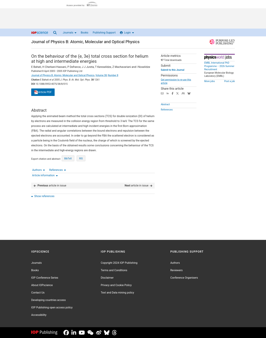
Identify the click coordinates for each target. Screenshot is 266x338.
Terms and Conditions (114, 270)
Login (127, 32)
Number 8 (113, 75)
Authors (38, 104)
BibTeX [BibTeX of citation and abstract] (68, 171)
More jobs (209, 81)
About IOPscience (42, 285)
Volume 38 (101, 75)
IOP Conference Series (44, 277)
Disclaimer (107, 277)
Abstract (165, 112)
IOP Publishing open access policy (52, 307)
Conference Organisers (184, 277)
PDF (43, 92)
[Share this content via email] (162, 93)
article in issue (50, 182)
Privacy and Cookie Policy (116, 285)
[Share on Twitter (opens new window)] (177, 93)
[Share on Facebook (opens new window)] (172, 93)
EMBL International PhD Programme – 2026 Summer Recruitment (219, 66)
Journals (69, 32)
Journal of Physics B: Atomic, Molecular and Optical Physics (85, 41)
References (57, 104)
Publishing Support (104, 32)
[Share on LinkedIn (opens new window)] (167, 93)
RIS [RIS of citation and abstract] (81, 171)
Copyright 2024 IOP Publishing (119, 262)
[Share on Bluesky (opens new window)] (189, 93)
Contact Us (38, 292)
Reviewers (176, 270)
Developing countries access (48, 300)
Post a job (229, 81)
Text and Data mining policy (117, 292)
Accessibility (38, 315)
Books (84, 32)
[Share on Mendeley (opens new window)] (183, 93)
